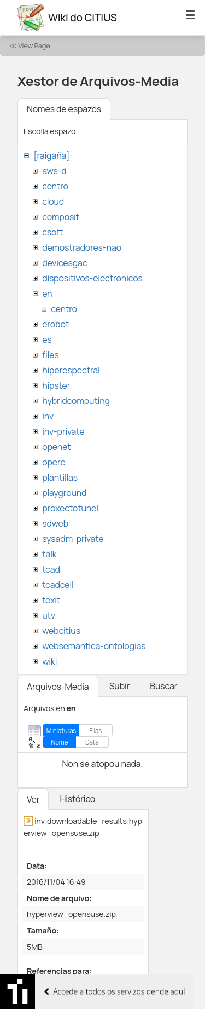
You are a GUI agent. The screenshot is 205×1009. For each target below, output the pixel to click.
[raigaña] (51, 155)
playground (64, 493)
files (50, 355)
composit (60, 217)
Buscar (163, 686)
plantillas (60, 477)
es (46, 339)
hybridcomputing (76, 401)
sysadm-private (72, 539)
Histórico (77, 799)
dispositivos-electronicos (92, 278)
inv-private (63, 431)
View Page (34, 45)
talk (49, 554)
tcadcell (57, 585)
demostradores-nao (81, 247)
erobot (55, 324)
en (47, 293)
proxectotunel (70, 508)
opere (53, 462)
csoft (52, 232)
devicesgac (64, 263)
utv (48, 615)
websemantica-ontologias (93, 646)
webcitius (61, 631)
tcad (51, 569)
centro (55, 186)
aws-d (54, 171)
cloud (53, 201)
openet (56, 447)
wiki (49, 661)
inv (48, 416)
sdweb (55, 523)
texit (51, 600)
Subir (119, 686)
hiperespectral (70, 370)
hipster (56, 385)
